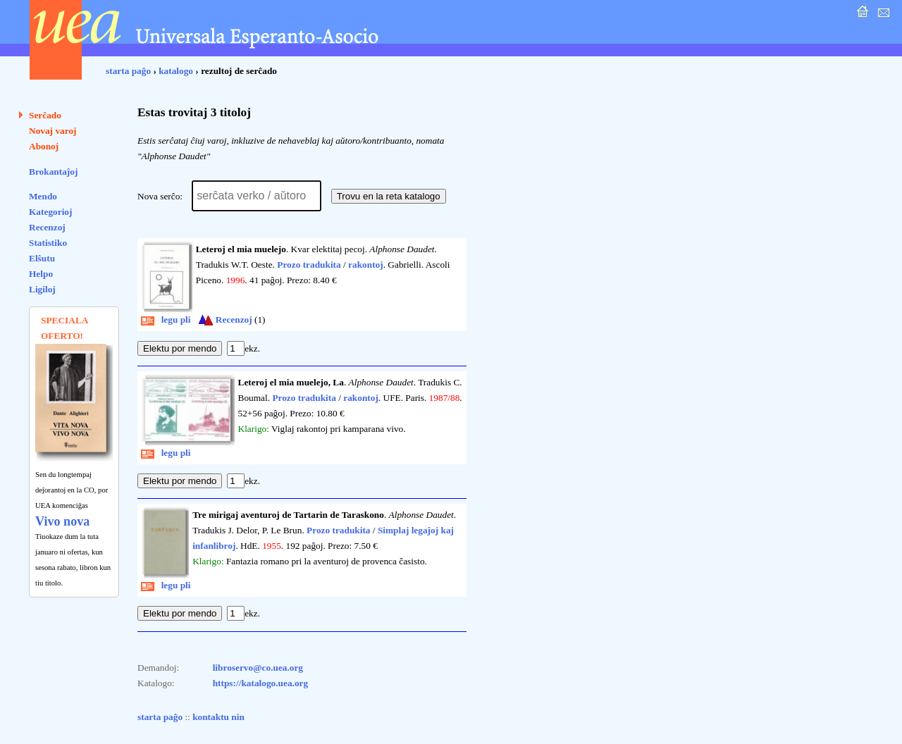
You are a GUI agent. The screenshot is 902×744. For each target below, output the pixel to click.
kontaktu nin (218, 717)
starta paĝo (128, 71)
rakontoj (365, 264)
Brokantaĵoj (53, 171)
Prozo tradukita (308, 264)
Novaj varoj (53, 130)
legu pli (166, 319)
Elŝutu (42, 258)
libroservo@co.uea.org (258, 667)
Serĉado (45, 115)
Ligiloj (42, 289)
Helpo (41, 273)
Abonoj (43, 146)
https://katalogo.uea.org (261, 683)
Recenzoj (47, 227)
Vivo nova (62, 521)
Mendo (43, 196)
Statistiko (48, 242)
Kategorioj (50, 211)
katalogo (176, 71)
